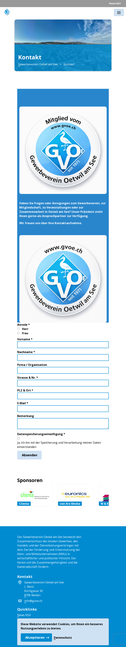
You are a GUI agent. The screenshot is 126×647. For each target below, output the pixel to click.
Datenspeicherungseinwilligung (41, 434)
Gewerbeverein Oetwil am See (38, 64)
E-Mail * (22, 403)
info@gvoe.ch (33, 601)
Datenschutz (63, 638)
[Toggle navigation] (119, 12)
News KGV (115, 3)
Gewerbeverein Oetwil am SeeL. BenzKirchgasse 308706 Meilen (44, 588)
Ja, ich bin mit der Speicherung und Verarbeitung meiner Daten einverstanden (59, 445)
